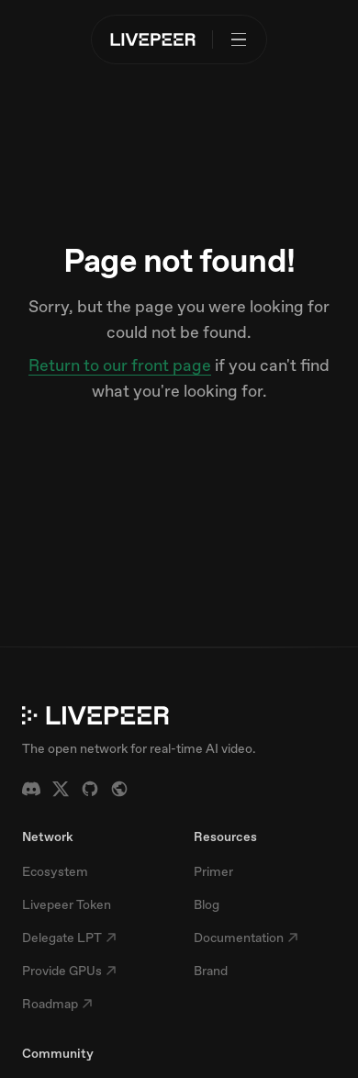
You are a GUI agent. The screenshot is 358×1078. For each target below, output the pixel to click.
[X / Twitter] (60, 789)
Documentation (246, 937)
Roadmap (57, 1003)
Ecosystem (55, 871)
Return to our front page (119, 365)
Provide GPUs (69, 970)
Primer (213, 871)
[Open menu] (238, 39)
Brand (211, 970)
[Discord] (31, 789)
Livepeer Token (66, 904)
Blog (206, 904)
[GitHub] (90, 789)
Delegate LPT (69, 937)
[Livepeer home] (153, 39)
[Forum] (119, 789)
